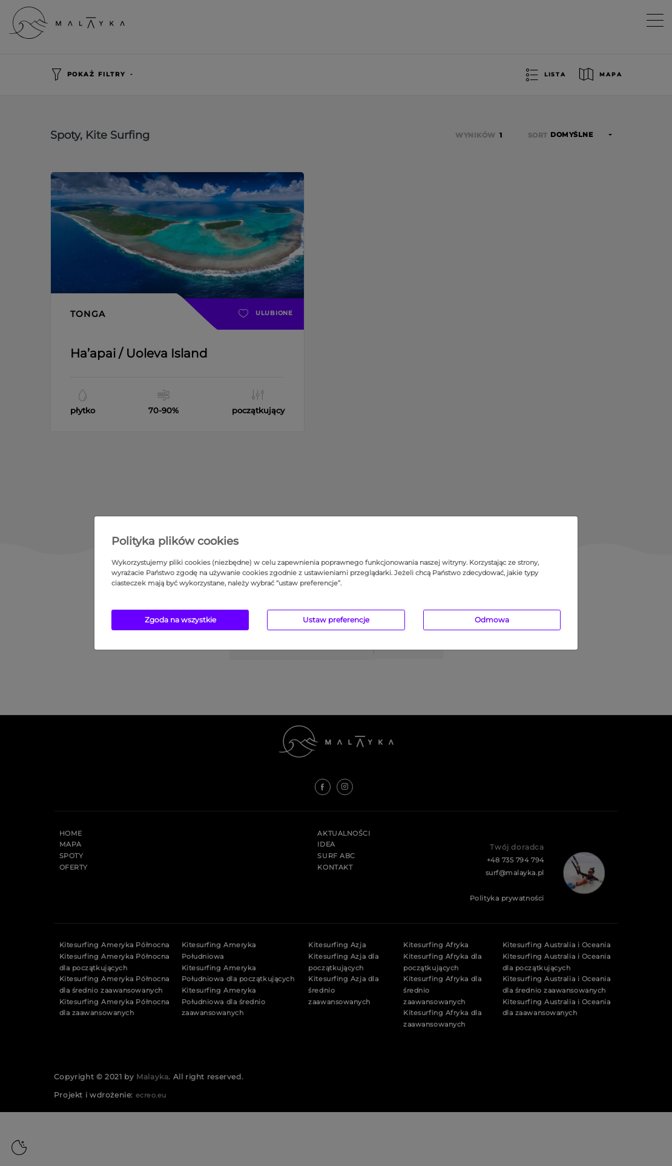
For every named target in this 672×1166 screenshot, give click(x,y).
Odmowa (492, 619)
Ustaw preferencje (336, 619)
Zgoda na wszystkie (180, 619)
